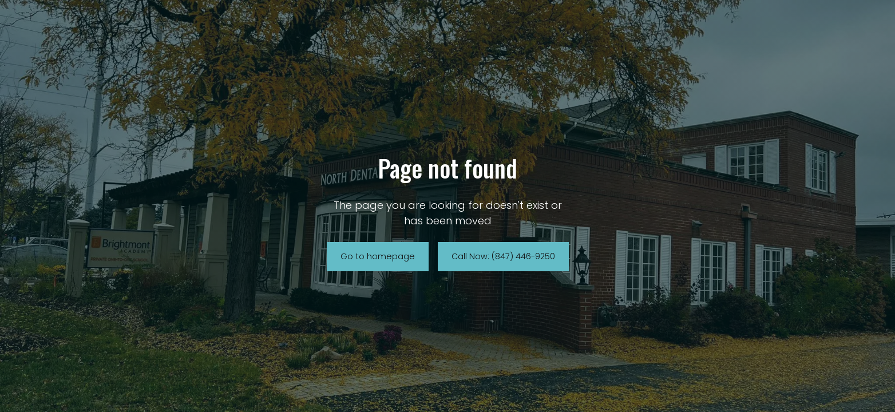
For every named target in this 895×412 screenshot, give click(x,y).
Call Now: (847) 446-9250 (503, 256)
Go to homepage (377, 256)
